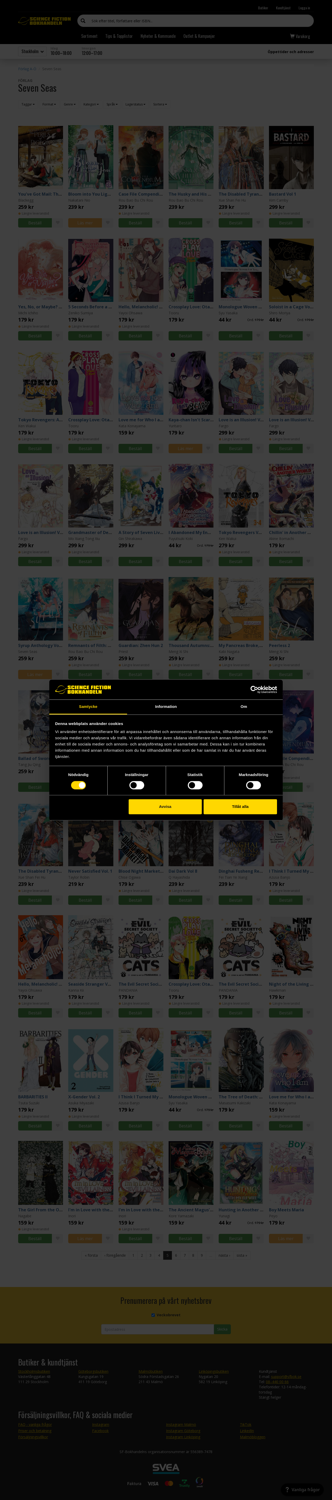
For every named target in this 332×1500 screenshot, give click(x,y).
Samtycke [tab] (88, 707)
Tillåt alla (240, 807)
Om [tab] (243, 707)
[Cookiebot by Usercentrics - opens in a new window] (254, 689)
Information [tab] (166, 707)
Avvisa (165, 807)
